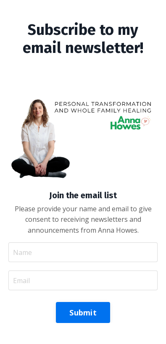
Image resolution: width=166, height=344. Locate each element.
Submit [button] (83, 312)
